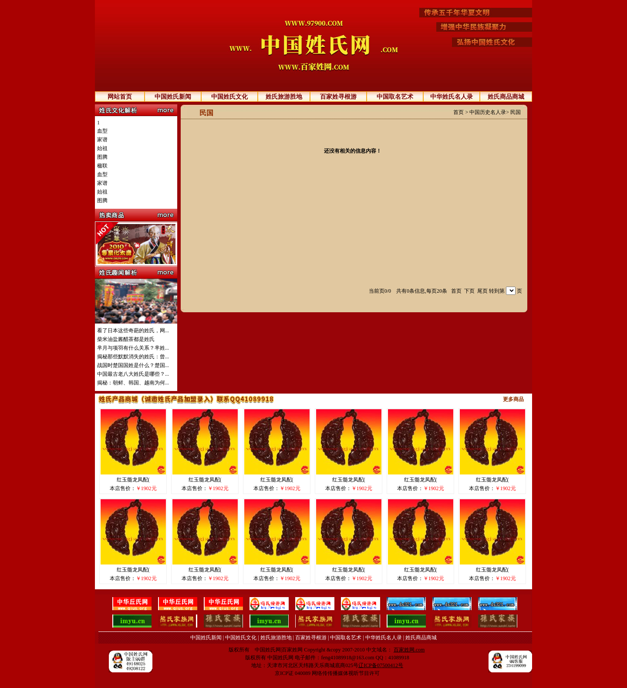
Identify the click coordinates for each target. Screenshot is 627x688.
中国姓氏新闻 (173, 97)
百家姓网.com (409, 650)
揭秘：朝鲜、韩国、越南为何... (133, 383)
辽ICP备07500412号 (380, 665)
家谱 (102, 140)
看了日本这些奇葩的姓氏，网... (133, 330)
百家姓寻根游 (338, 97)
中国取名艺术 (395, 97)
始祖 (102, 148)
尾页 (482, 291)
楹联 (102, 166)
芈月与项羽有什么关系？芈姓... (133, 348)
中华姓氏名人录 (451, 97)
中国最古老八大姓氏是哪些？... (133, 374)
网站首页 (120, 97)
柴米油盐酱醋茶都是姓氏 (126, 339)
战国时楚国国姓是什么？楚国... (133, 365)
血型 (102, 131)
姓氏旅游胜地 (284, 97)
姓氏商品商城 (506, 97)
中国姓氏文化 (229, 97)
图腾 (102, 157)
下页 (469, 291)
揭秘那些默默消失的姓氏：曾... (133, 357)
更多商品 (513, 399)
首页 (458, 112)
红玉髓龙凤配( (133, 480)
